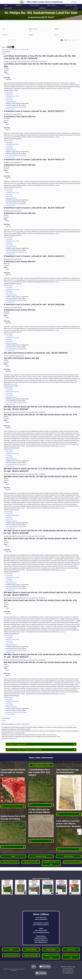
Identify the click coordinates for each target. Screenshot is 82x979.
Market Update (8, 8)
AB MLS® (63, 967)
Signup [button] (23, 49)
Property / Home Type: (33, 29)
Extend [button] (12, 49)
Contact (76, 8)
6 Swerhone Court (19, 310)
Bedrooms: (57, 29)
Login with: (4, 47)
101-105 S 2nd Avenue (21, 359)
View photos (9, 94)
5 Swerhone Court (19, 213)
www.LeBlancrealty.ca (68, 973)
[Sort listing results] (9, 52)
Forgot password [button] (6, 49)
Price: (4, 29)
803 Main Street (40, 601)
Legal (74, 967)
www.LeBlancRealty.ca (41, 942)
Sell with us (19, 5)
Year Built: (31, 34)
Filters (76, 40)
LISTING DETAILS (8, 92)
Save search (48, 40)
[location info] (41, 744)
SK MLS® (69, 967)
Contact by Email (10, 109)
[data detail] (13, 807)
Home (5, 5)
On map (63, 40)
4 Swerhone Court (19, 165)
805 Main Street (40, 477)
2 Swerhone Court (19, 262)
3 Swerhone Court (19, 117)
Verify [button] (15, 49)
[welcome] (41, 750)
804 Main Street (40, 663)
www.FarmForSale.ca (41, 938)
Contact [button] (19, 49)
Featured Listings (34, 5)
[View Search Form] (74, 2)
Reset (70, 40)
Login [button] (27, 49)
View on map (9, 100)
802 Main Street (40, 539)
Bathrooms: (5, 34)
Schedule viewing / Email (12, 96)
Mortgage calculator (11, 102)
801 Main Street (40, 415)
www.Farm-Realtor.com (41, 940)
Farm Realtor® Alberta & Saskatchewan (16, 107)
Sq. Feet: (56, 34)
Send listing (9, 98)
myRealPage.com (12, 738)
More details (67, 89)
